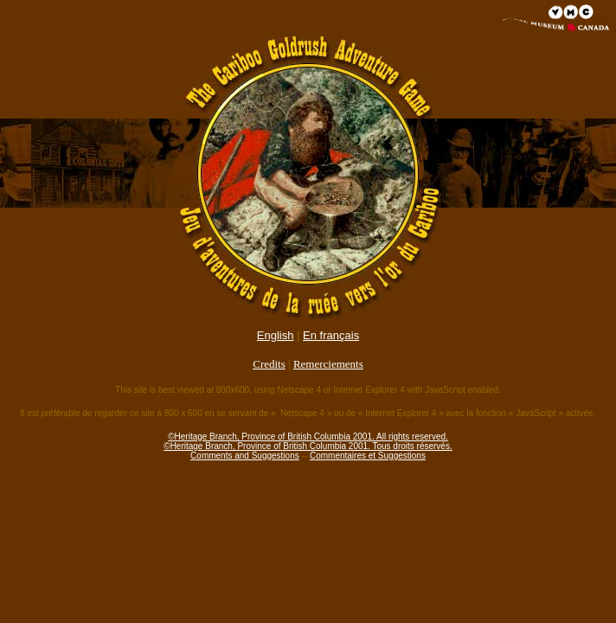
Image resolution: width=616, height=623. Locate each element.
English (275, 335)
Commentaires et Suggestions (368, 455)
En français (331, 335)
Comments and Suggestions (244, 455)
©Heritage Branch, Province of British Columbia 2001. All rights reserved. (308, 436)
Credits (269, 363)
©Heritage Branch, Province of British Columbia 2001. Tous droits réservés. (308, 446)
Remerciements (328, 363)
